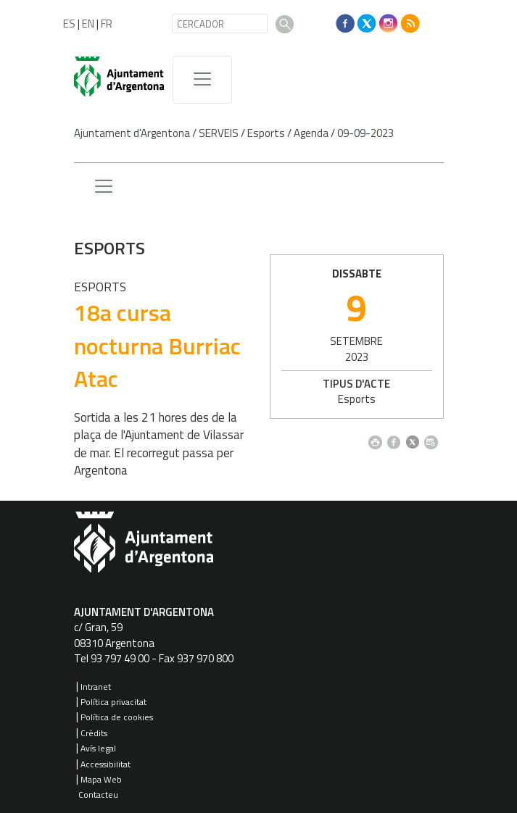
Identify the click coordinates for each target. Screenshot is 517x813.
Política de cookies (116, 717)
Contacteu (98, 794)
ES (69, 23)
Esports (266, 133)
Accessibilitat (105, 764)
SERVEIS (219, 133)
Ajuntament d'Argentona (132, 133)
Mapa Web (101, 779)
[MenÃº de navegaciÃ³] (202, 80)
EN (88, 23)
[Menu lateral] (103, 187)
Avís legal (98, 748)
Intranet (95, 686)
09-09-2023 (365, 133)
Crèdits (93, 733)
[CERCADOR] (220, 23)
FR (106, 23)
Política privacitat (113, 702)
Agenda (311, 133)
